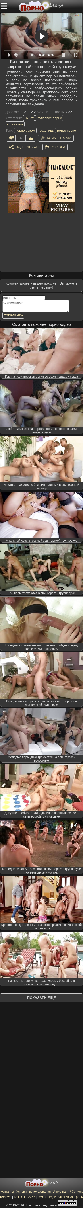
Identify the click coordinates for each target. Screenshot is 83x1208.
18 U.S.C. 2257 (24, 1197)
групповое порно (49, 118)
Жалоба (58, 146)
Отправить (13, 315)
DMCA (41, 1197)
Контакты (7, 1191)
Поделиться (26, 146)
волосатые (15, 124)
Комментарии (59, 137)
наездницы (46, 130)
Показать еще (41, 998)
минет (29, 118)
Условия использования (33, 1191)
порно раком (25, 130)
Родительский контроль (66, 1197)
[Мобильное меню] (4, 6)
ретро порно (66, 130)
